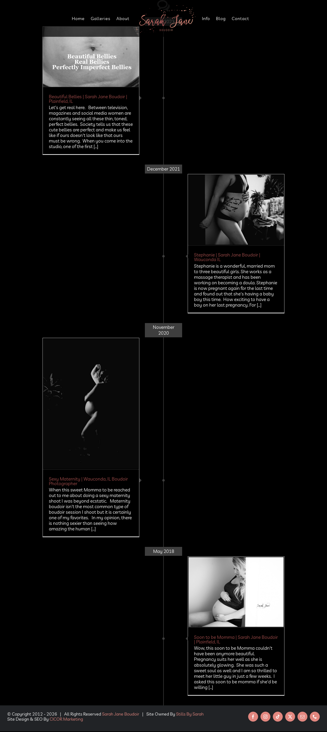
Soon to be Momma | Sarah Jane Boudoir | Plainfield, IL (236, 639)
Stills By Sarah (190, 714)
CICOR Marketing (66, 719)
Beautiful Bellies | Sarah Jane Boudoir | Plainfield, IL (88, 99)
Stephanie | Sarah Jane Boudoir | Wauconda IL (227, 257)
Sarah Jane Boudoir (120, 714)
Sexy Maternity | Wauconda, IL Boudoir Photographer (88, 481)
